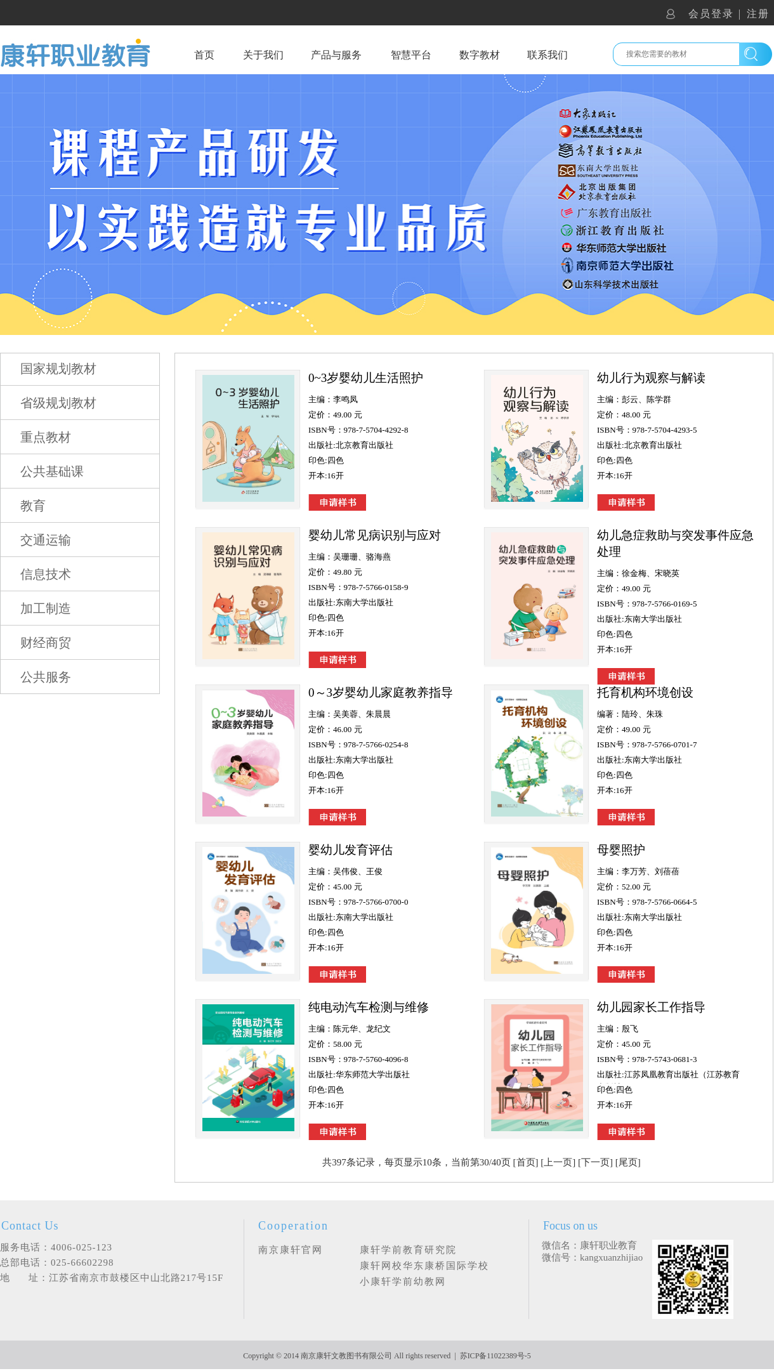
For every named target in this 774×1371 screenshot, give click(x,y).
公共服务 (45, 677)
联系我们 (547, 54)
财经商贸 (45, 643)
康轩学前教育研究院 (408, 1250)
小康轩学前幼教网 (403, 1281)
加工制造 (45, 608)
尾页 (628, 1162)
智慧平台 (411, 54)
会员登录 (711, 13)
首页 (204, 54)
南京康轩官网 (290, 1250)
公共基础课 (52, 471)
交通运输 (45, 540)
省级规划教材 (58, 403)
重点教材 (45, 437)
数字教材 (479, 54)
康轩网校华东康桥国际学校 (424, 1266)
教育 (33, 506)
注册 (758, 13)
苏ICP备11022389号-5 (495, 1355)
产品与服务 (336, 54)
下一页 (595, 1162)
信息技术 (45, 574)
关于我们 (263, 54)
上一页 (558, 1162)
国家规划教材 (58, 369)
